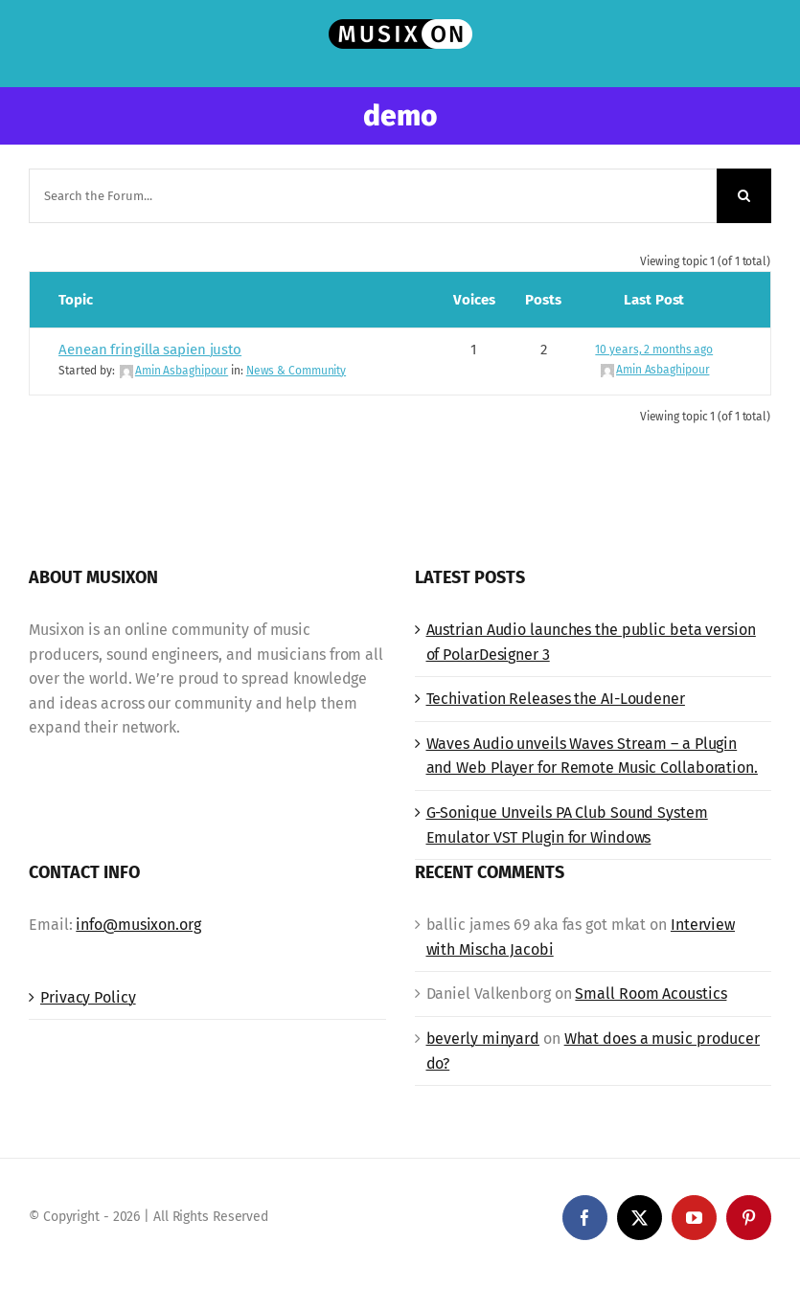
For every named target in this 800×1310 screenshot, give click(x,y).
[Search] (744, 196)
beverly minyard (483, 1038)
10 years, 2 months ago (654, 349)
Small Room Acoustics (650, 993)
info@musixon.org (138, 924)
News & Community (296, 370)
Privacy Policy (88, 997)
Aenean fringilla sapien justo (149, 349)
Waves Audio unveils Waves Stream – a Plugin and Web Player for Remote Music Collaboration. (592, 756)
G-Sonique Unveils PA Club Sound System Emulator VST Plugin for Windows (567, 825)
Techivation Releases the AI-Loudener (555, 698)
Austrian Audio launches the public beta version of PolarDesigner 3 (591, 642)
